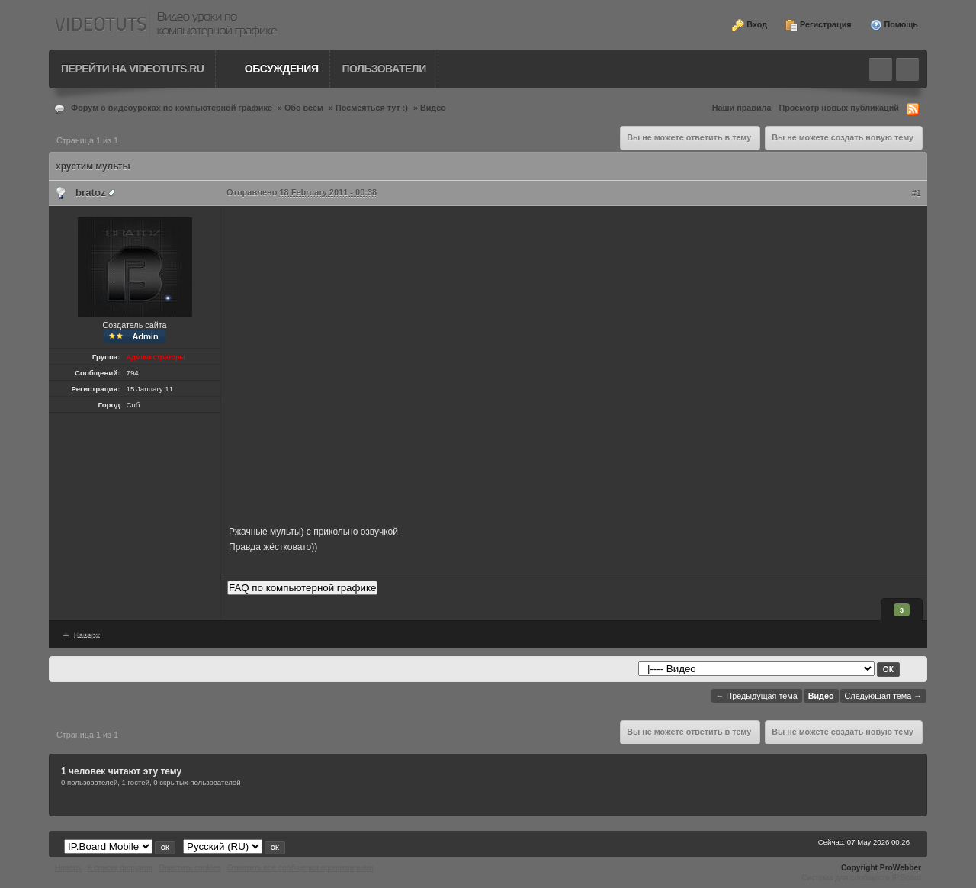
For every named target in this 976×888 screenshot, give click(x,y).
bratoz (90, 192)
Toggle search (880, 69)
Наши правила (742, 107)
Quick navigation (907, 69)
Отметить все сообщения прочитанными (300, 868)
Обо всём (303, 107)
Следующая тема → (883, 695)
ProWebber (900, 868)
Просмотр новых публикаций (839, 107)
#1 (916, 193)
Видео (433, 107)
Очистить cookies (190, 868)
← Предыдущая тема (757, 695)
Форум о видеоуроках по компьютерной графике (171, 107)
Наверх (79, 634)
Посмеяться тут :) (372, 107)
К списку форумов (120, 868)
